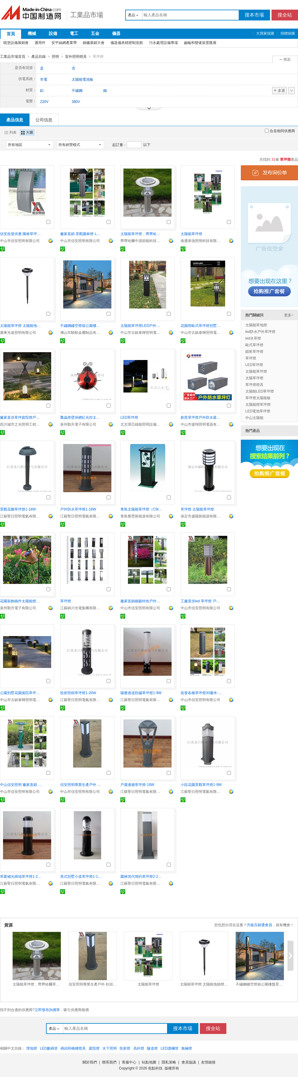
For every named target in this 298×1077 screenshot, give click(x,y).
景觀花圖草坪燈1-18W (18, 509)
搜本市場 (254, 14)
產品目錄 (38, 56)
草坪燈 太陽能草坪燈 (197, 509)
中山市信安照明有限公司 (20, 240)
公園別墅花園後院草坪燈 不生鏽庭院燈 (21, 693)
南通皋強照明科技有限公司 (202, 240)
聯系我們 (109, 1062)
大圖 (27, 132)
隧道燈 (152, 1048)
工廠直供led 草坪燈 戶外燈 (202, 601)
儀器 (116, 33)
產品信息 (14, 119)
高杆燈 (138, 1048)
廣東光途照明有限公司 (18, 332)
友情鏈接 (208, 1062)
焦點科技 (155, 1068)
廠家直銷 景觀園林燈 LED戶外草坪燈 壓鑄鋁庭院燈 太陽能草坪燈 (81, 233)
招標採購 (288, 33)
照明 (55, 56)
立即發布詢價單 (47, 1009)
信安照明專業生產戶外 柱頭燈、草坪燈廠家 (81, 784)
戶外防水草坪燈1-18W (78, 509)
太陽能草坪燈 (191, 233)
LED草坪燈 (129, 417)
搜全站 (285, 14)
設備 (53, 33)
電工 (74, 33)
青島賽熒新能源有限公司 (140, 516)
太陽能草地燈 (256, 325)
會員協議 (189, 1062)
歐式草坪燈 (254, 345)
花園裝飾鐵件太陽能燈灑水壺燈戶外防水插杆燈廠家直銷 (21, 601)
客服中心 (129, 1062)
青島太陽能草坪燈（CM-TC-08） (141, 509)
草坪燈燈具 (254, 384)
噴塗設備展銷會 (16, 43)
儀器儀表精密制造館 (126, 43)
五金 (95, 33)
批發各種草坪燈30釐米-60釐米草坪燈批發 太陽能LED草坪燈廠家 (202, 693)
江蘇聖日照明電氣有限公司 (21, 516)
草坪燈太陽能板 (258, 398)
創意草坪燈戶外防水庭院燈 (202, 417)
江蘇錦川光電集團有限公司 (81, 608)
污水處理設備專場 (163, 43)
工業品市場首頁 (12, 56)
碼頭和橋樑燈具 (73, 1048)
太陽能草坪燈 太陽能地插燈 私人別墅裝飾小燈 (21, 325)
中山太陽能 (254, 417)
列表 (11, 132)
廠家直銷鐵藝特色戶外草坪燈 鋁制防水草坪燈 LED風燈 (141, 601)
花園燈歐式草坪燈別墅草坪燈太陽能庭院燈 (202, 325)
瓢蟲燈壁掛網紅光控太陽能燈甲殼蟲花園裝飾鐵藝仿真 (81, 417)
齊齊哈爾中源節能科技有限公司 (141, 240)
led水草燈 (253, 338)
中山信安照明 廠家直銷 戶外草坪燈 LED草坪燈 (21, 784)
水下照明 (109, 1048)
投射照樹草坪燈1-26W (78, 693)
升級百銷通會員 (259, 925)
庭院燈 (94, 1048)
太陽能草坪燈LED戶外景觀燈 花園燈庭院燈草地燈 (141, 325)
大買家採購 (265, 33)
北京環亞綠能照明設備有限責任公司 (141, 424)
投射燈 (125, 1048)
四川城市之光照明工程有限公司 (21, 424)
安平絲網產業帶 (64, 43)
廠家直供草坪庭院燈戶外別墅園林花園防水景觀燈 (21, 417)
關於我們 (89, 1062)
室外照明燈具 (76, 56)
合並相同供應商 (280, 131)
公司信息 (44, 119)
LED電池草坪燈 (257, 411)
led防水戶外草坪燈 (260, 331)
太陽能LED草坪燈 (259, 391)
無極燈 (186, 1048)
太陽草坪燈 (254, 378)
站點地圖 (149, 1062)
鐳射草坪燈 (254, 351)
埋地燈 (31, 1048)
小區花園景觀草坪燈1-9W (201, 784)
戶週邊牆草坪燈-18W (137, 784)
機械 (32, 33)
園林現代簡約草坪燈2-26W (141, 876)
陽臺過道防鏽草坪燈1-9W (141, 693)
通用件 (40, 43)
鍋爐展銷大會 (93, 43)
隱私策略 (169, 1062)
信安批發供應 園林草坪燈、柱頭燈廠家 (21, 233)
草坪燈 (65, 601)
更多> (288, 315)
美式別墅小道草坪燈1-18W (81, 876)
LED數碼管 (49, 1048)
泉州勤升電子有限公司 (78, 424)
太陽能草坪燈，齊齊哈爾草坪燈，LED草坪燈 (141, 233)
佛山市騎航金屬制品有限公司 (81, 332)
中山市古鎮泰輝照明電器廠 (141, 332)
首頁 (11, 33)
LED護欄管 (169, 1048)
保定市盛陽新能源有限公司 (202, 516)
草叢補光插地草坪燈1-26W (21, 876)
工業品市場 (86, 15)
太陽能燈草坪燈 (258, 404)
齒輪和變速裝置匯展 (200, 43)
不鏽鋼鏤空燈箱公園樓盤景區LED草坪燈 (81, 325)
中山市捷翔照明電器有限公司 (202, 424)
